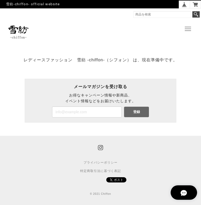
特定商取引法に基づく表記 (100, 171)
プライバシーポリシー (100, 162)
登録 (136, 112)
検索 (196, 14)
